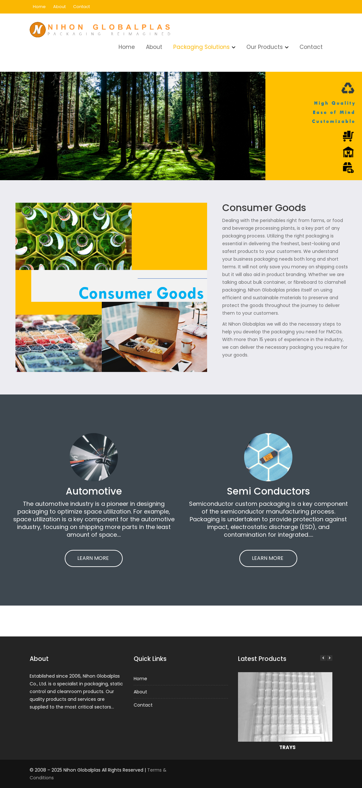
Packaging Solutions (201, 47)
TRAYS (287, 745)
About (59, 7)
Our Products (264, 47)
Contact (81, 7)
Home (39, 7)
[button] (327, 660)
